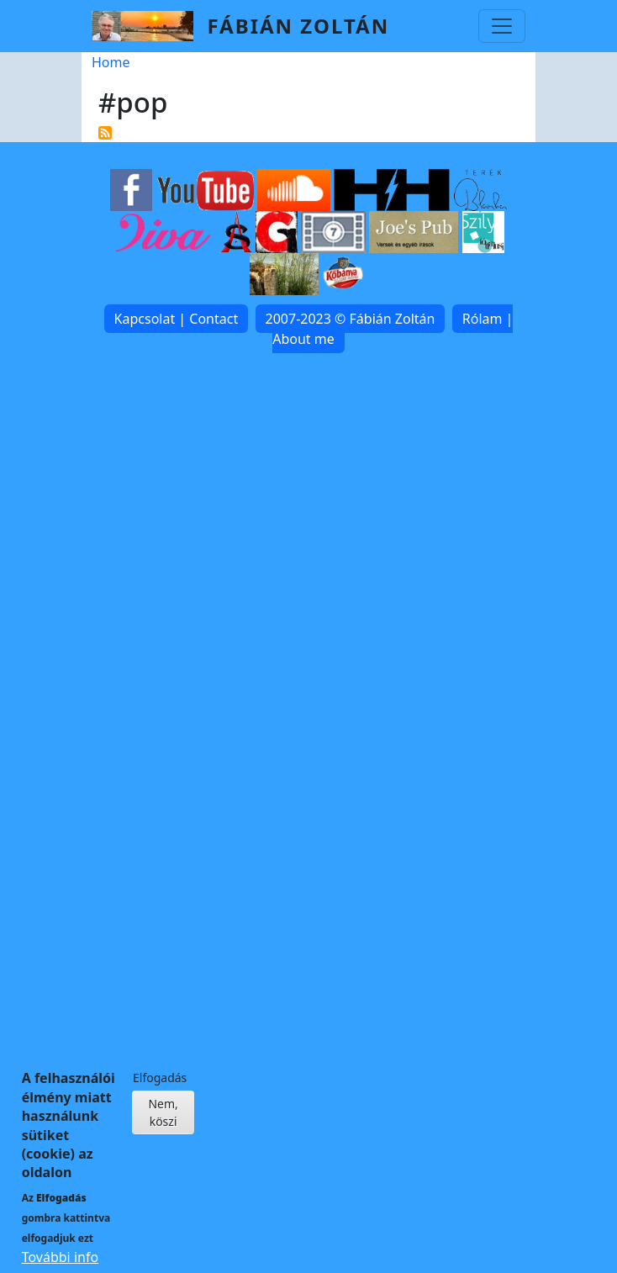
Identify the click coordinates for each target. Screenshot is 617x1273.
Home (111, 62)
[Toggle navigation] (501, 26)
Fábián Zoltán (298, 26)
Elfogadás (160, 1090)
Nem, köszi (162, 1125)
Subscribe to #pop (105, 133)
